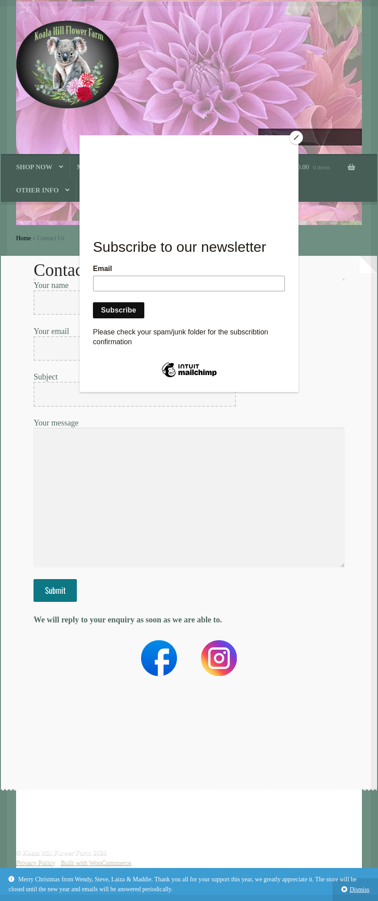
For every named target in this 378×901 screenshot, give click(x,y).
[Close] (296, 137)
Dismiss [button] (359, 889)
